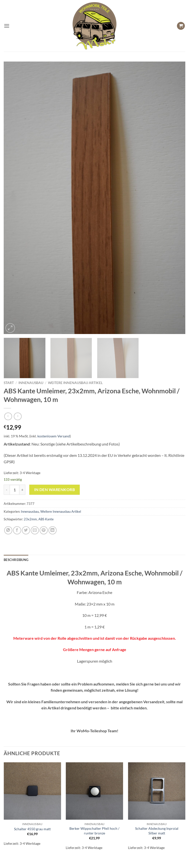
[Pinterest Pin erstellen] (44, 530)
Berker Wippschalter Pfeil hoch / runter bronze (94, 830)
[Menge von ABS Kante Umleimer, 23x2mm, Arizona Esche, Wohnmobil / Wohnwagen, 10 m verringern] (7, 490)
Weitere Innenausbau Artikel (75, 383)
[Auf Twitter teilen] (26, 530)
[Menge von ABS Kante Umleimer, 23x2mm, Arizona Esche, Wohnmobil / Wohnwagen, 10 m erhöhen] (22, 490)
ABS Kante (46, 519)
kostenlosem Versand (53, 436)
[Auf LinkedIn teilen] (52, 530)
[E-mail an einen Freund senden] (35, 530)
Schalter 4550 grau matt (32, 829)
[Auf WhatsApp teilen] (8, 530)
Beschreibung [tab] (16, 560)
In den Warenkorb (54, 489)
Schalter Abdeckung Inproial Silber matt (156, 830)
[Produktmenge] (14, 490)
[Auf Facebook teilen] (17, 530)
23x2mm (30, 519)
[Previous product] (17, 416)
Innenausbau (30, 383)
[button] (7, 26)
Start (9, 383)
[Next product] (8, 416)
